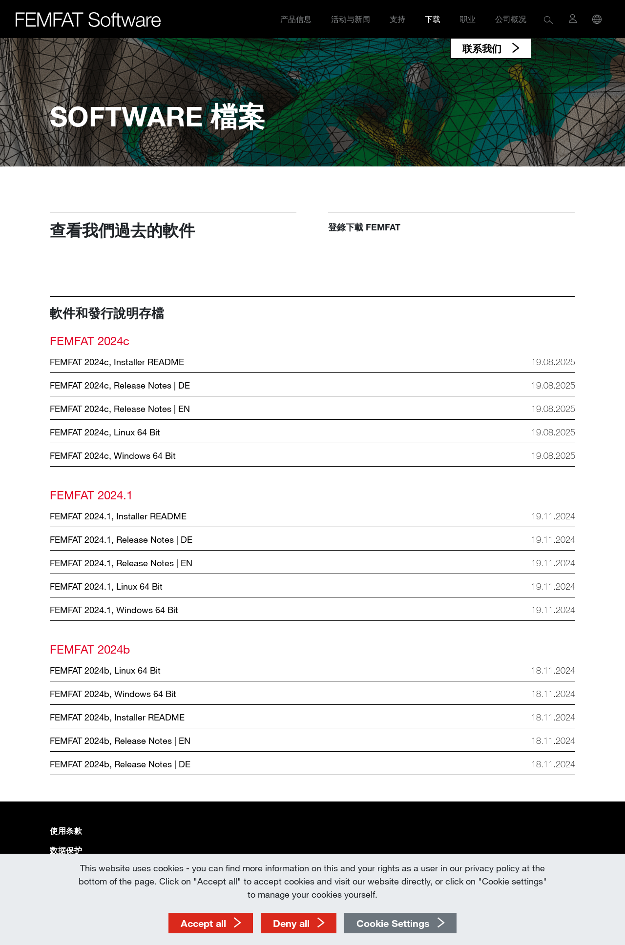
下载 (432, 18)
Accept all (203, 923)
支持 (397, 18)
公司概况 (510, 18)
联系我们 (483, 48)
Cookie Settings (393, 923)
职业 (468, 18)
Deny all (291, 923)
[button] (548, 19)
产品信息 (296, 18)
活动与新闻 (350, 18)
